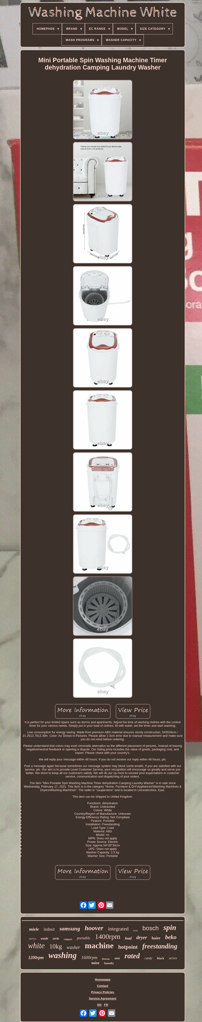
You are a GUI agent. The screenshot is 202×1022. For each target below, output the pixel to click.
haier (156, 938)
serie (56, 938)
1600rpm (89, 957)
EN (99, 1005)
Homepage (102, 979)
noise (95, 963)
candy (148, 958)
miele (34, 929)
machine (99, 945)
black (160, 958)
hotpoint (128, 947)
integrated (118, 929)
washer (73, 947)
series (173, 958)
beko (171, 937)
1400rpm (107, 936)
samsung (69, 929)
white (36, 945)
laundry (109, 963)
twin (135, 930)
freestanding (159, 946)
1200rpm (36, 957)
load (128, 938)
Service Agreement (102, 998)
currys (32, 938)
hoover (94, 928)
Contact (102, 986)
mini (117, 958)
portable (83, 938)
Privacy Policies (102, 992)
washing (62, 955)
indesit (49, 929)
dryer (141, 937)
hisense (106, 958)
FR (106, 1005)
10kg (55, 946)
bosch (150, 928)
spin (169, 927)
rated (132, 956)
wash (44, 938)
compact (68, 939)
